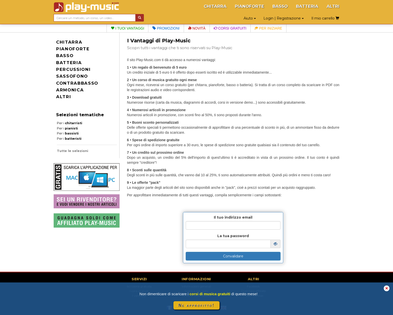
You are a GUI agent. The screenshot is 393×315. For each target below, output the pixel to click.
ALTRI (333, 6)
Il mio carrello (325, 18)
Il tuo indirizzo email (233, 217)
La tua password (233, 236)
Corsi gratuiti (230, 28)
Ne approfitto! (196, 305)
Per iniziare (268, 28)
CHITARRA (215, 6)
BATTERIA (307, 6)
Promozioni (165, 28)
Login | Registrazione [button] (283, 18)
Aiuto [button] (250, 18)
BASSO (280, 6)
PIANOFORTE (249, 6)
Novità (197, 28)
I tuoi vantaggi (127, 28)
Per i (69, 123)
